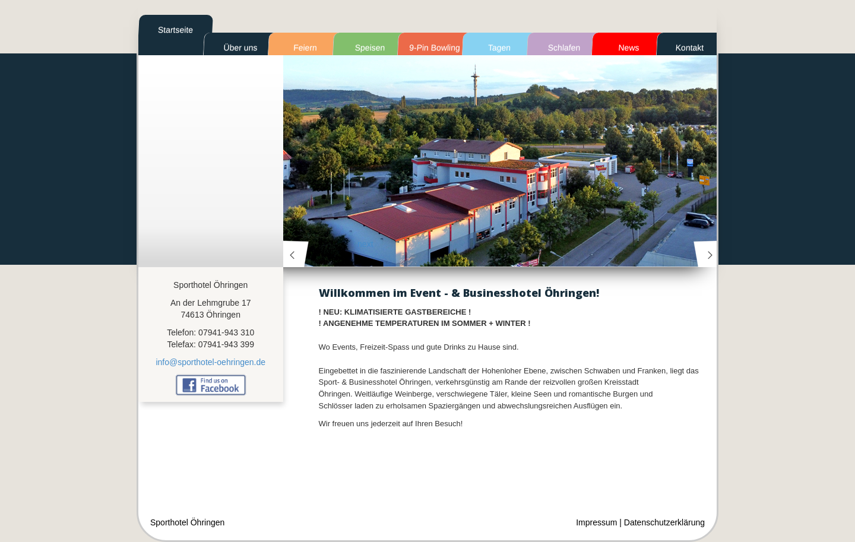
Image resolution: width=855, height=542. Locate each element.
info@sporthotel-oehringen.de (210, 362)
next (706, 254)
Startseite (176, 29)
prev (296, 254)
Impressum (596, 522)
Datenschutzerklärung (664, 522)
